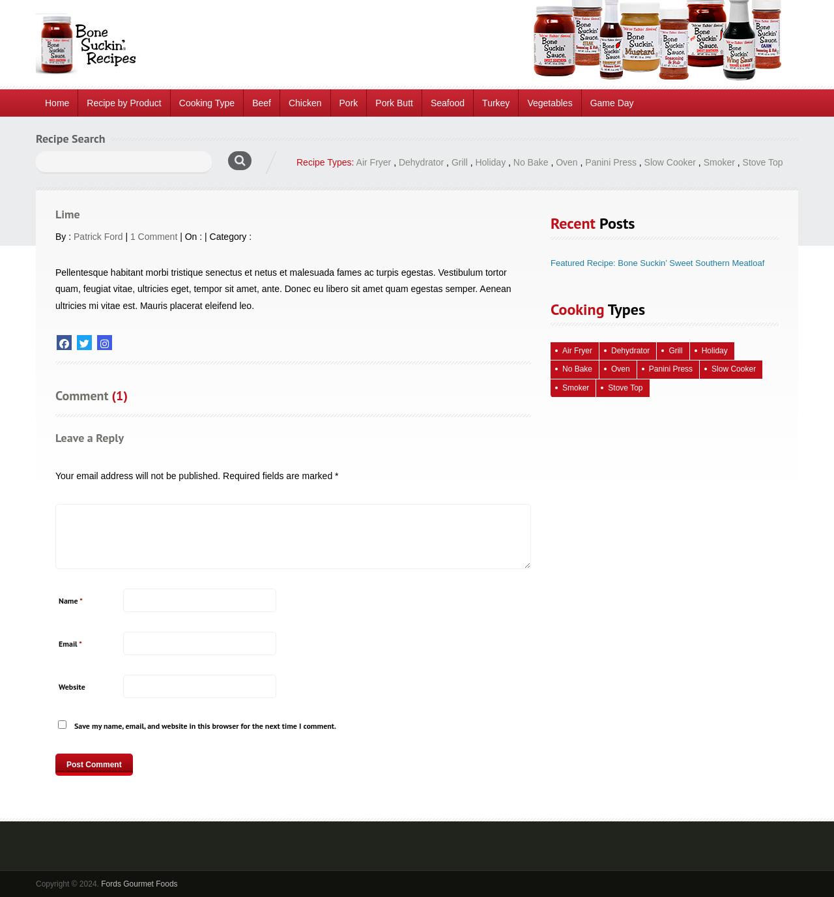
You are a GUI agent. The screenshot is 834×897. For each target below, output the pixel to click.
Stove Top (763, 162)
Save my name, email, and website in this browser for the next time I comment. (205, 726)
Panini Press (611, 162)
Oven (566, 162)
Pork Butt (394, 103)
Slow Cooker (670, 162)
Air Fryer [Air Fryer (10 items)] (577, 350)
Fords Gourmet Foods (139, 884)
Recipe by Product (124, 103)
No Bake (531, 162)
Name (71, 601)
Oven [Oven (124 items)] (620, 369)
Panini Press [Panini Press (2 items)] (671, 369)
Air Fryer (374, 162)
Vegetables (549, 103)
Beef (261, 103)
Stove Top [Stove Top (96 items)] (625, 387)
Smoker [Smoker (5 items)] (575, 387)
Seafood (448, 103)
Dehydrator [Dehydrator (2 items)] (630, 350)
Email (70, 644)
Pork (348, 103)
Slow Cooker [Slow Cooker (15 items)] (734, 369)
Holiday (490, 162)
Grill (460, 162)
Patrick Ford (98, 236)
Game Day (612, 103)
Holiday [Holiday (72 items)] (715, 350)
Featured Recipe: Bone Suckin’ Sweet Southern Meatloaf (657, 263)
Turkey (496, 103)
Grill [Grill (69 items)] (675, 350)
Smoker (719, 162)
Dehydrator (421, 162)
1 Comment (153, 236)
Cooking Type (207, 103)
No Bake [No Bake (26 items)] (577, 369)
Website (72, 687)
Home (57, 103)
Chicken (305, 103)
